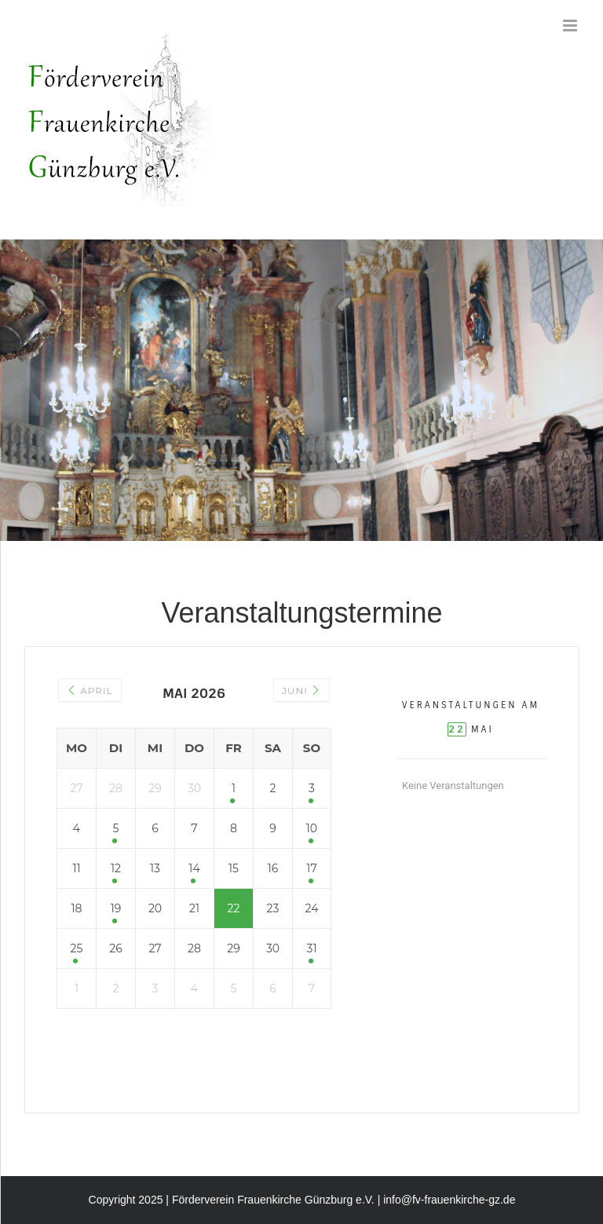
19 (116, 908)
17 (311, 868)
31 (312, 948)
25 (77, 948)
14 (193, 868)
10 (311, 828)
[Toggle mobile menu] (571, 25)
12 (116, 868)
